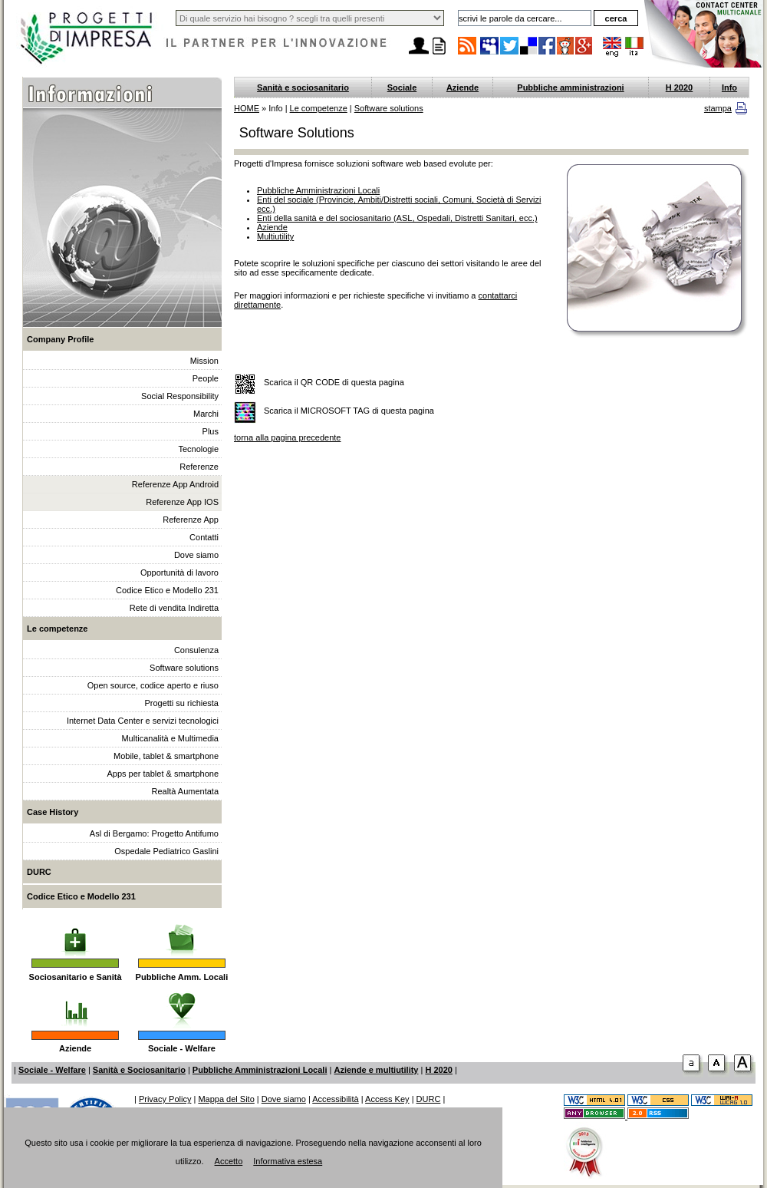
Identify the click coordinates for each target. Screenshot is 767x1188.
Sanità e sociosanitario (303, 87)
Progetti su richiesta (181, 703)
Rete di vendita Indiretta (174, 607)
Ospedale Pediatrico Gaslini (166, 851)
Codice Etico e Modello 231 (167, 590)
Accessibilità (335, 1099)
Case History (52, 812)
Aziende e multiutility (376, 1069)
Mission (204, 360)
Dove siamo (196, 554)
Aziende (75, 1048)
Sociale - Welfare (182, 1048)
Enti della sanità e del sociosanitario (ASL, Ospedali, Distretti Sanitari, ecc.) (397, 218)
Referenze (199, 466)
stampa (718, 108)
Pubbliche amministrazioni (570, 87)
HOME (246, 108)
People (206, 378)
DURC (39, 871)
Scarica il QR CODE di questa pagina (334, 382)
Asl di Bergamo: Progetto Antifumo (154, 833)
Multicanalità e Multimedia (170, 738)
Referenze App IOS (182, 502)
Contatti (204, 537)
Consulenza (196, 650)
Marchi (206, 413)
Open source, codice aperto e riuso (153, 685)
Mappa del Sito (226, 1099)
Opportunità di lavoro (179, 572)
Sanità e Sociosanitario (139, 1069)
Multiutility (275, 236)
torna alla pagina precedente (287, 437)
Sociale (402, 87)
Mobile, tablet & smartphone (166, 756)
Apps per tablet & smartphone (163, 773)
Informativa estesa (287, 1161)
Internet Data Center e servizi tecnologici (143, 720)
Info (729, 87)
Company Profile (60, 339)
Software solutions (184, 667)
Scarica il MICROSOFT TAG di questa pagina (349, 410)
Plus (210, 431)
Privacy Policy (165, 1099)
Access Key (387, 1099)
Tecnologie (198, 449)
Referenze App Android (175, 484)
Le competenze (57, 628)
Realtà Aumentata (185, 791)
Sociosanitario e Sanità (75, 977)
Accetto (229, 1161)
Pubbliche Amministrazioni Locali (318, 190)
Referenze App (191, 519)
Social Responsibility (180, 396)
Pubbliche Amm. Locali (182, 977)
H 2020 (679, 87)
